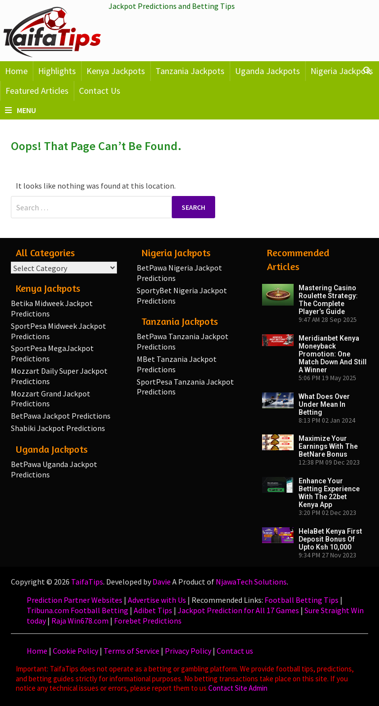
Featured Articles (37, 90)
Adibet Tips (153, 610)
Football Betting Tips (302, 600)
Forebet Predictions (148, 621)
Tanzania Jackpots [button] (190, 71)
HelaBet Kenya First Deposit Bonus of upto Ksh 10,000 (330, 539)
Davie (161, 582)
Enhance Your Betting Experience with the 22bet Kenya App (329, 493)
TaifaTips (87, 582)
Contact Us (99, 90)
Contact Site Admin (237, 688)
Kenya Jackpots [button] (115, 71)
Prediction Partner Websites (74, 600)
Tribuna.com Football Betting (77, 610)
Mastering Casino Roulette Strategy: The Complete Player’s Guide (328, 299)
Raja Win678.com (80, 621)
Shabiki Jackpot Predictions (58, 428)
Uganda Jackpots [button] (267, 71)
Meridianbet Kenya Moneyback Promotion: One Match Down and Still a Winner (333, 354)
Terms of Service (131, 651)
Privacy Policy (188, 651)
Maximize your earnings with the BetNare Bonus (328, 446)
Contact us (235, 651)
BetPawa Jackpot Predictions (61, 416)
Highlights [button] (57, 71)
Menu (20, 110)
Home (16, 71)
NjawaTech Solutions (251, 582)
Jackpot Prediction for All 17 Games (238, 610)
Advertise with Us (157, 600)
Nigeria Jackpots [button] (341, 71)
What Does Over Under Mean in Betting (324, 404)
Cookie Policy (75, 651)
